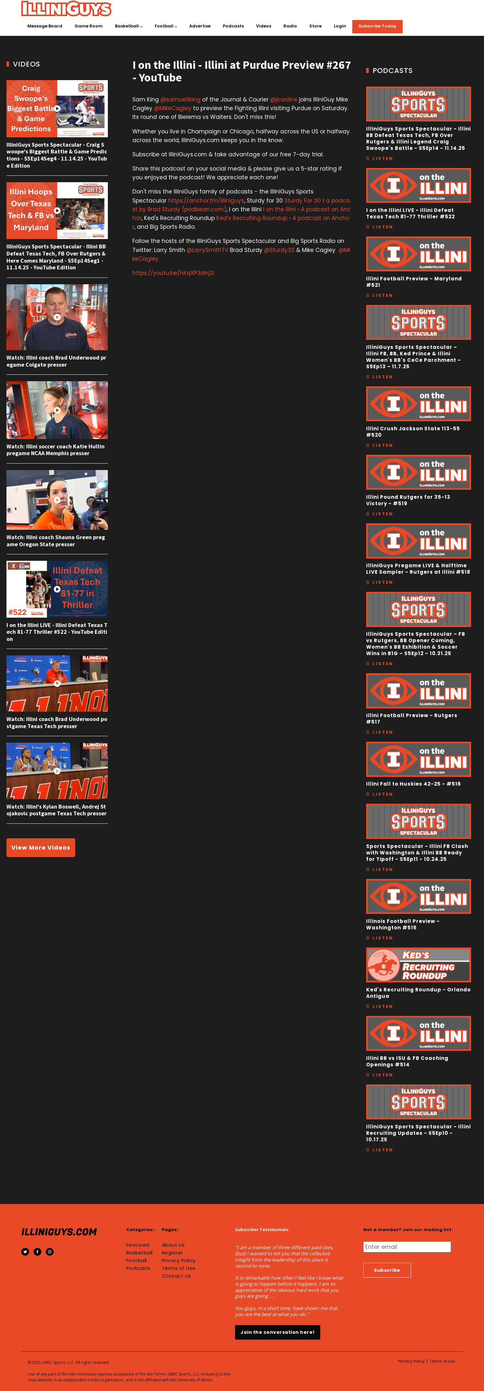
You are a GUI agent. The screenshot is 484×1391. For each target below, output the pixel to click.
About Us (173, 1245)
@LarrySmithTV (207, 250)
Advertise (200, 26)
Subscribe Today (377, 26)
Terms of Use (179, 1268)
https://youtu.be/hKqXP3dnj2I (173, 273)
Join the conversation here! (278, 1332)
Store (315, 26)
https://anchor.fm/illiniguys (206, 200)
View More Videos (40, 847)
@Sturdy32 (279, 250)
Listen (383, 158)
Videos (263, 26)
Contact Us (176, 1276)
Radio (290, 26)
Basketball (127, 26)
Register (172, 1253)
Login (340, 26)
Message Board (44, 26)
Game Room (89, 26)
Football (164, 26)
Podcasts (233, 26)
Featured (137, 1245)
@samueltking (180, 99)
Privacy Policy (179, 1260)
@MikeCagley (172, 108)
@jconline (283, 99)
